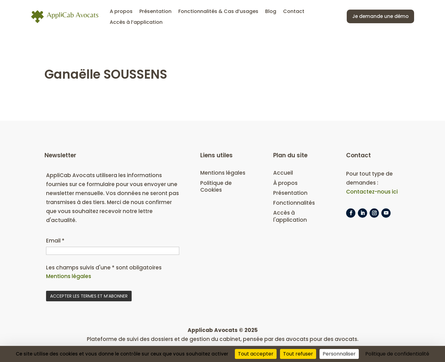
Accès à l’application (136, 22)
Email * (55, 240)
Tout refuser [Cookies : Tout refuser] (298, 353)
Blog (270, 11)
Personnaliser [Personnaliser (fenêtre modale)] (339, 353)
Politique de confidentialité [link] (397, 353)
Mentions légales (68, 276)
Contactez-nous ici (372, 191)
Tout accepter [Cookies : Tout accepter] (255, 353)
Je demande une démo (380, 16)
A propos (121, 11)
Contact (293, 11)
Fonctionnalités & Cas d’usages (218, 11)
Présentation (155, 11)
